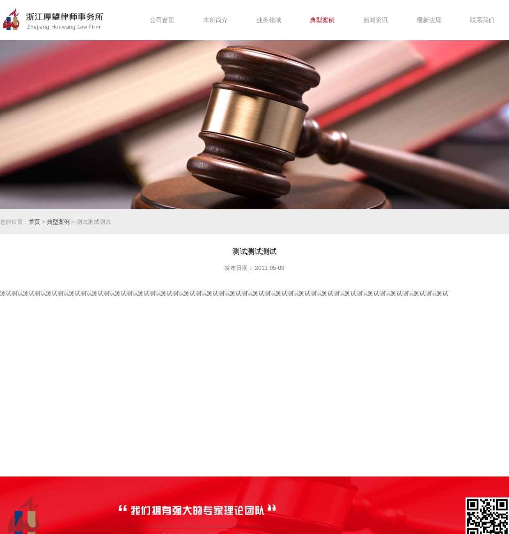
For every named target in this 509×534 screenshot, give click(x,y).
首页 (34, 222)
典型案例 (58, 222)
